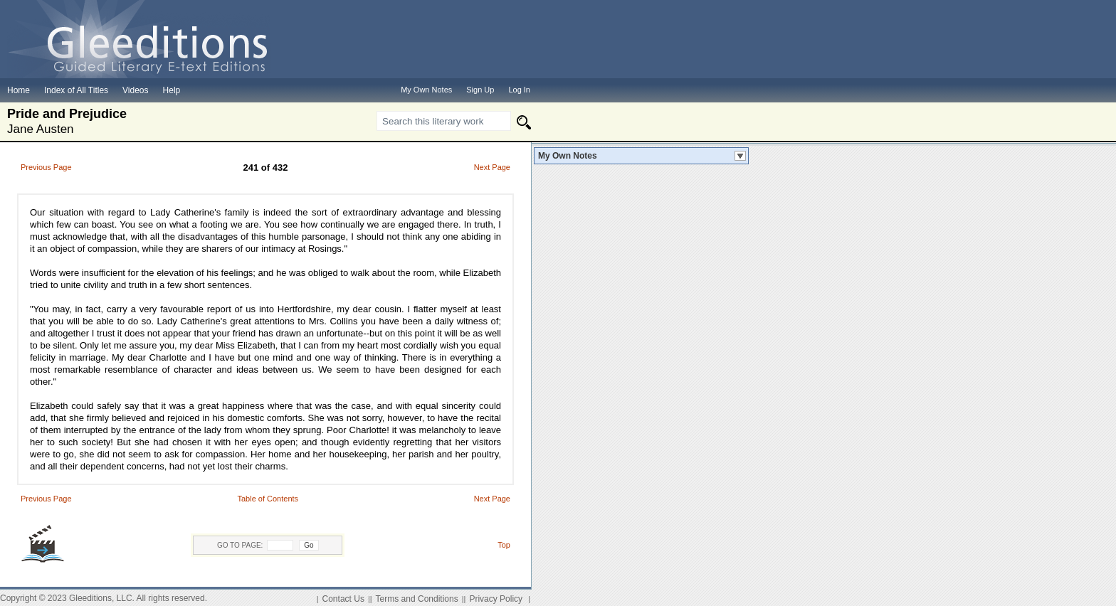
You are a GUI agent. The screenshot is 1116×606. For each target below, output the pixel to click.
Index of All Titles (76, 90)
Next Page (492, 167)
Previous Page (46, 167)
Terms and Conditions (417, 599)
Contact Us (343, 599)
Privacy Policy (495, 599)
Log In (519, 89)
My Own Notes (567, 156)
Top (504, 545)
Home (18, 90)
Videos (135, 90)
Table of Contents (267, 498)
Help (172, 90)
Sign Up (480, 89)
